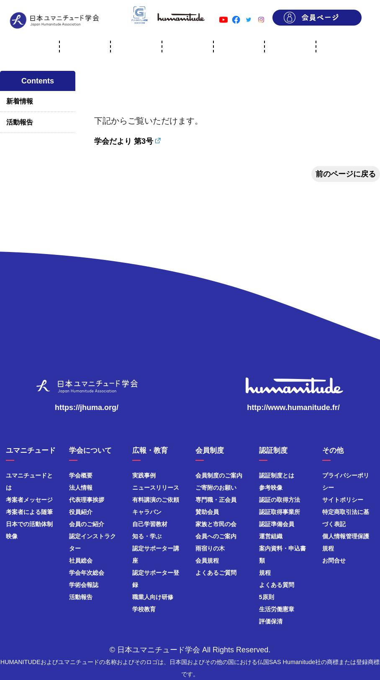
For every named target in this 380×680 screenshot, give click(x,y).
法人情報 (80, 487)
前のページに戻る (346, 174)
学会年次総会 (86, 572)
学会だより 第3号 (123, 141)
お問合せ (334, 560)
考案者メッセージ (29, 499)
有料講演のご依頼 (155, 499)
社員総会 (80, 560)
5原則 (266, 597)
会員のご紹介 (86, 524)
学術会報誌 (83, 584)
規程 (265, 572)
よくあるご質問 (215, 572)
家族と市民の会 (215, 524)
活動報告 (19, 122)
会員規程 (207, 560)
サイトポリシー (342, 499)
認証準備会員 (276, 524)
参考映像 (270, 487)
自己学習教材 (149, 524)
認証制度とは (276, 475)
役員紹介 (80, 512)
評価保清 (270, 621)
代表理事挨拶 (86, 499)
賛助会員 (207, 512)
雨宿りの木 (210, 548)
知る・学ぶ (147, 536)
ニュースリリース (155, 487)
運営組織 (270, 536)
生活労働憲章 (276, 609)
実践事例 (144, 475)
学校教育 (144, 609)
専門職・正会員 (215, 499)
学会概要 (80, 475)
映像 (12, 536)
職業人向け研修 (152, 597)
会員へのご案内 (215, 536)
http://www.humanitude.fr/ (293, 407)
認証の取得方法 (279, 499)
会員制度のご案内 (218, 475)
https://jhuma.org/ (86, 407)
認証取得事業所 (279, 512)
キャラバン (147, 512)
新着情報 (19, 101)
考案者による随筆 (29, 512)
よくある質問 (276, 584)
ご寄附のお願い (215, 487)
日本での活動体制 (29, 524)
